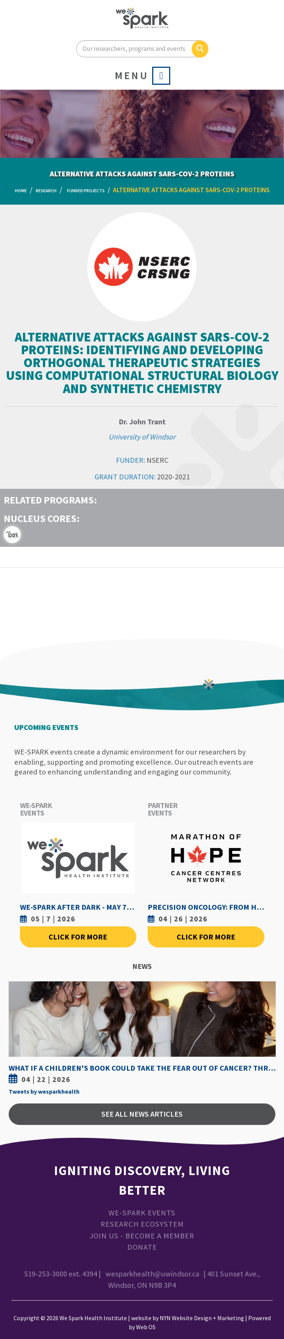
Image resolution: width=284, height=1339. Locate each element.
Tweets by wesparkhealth (44, 1091)
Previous (16, 1034)
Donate (142, 1247)
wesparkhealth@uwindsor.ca (152, 1274)
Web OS (146, 1327)
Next (268, 1034)
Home (21, 190)
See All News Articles (142, 1114)
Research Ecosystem (142, 1224)
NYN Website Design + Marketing (202, 1318)
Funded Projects (86, 190)
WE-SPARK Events (142, 1213)
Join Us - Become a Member (142, 1236)
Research (46, 190)
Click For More (78, 937)
